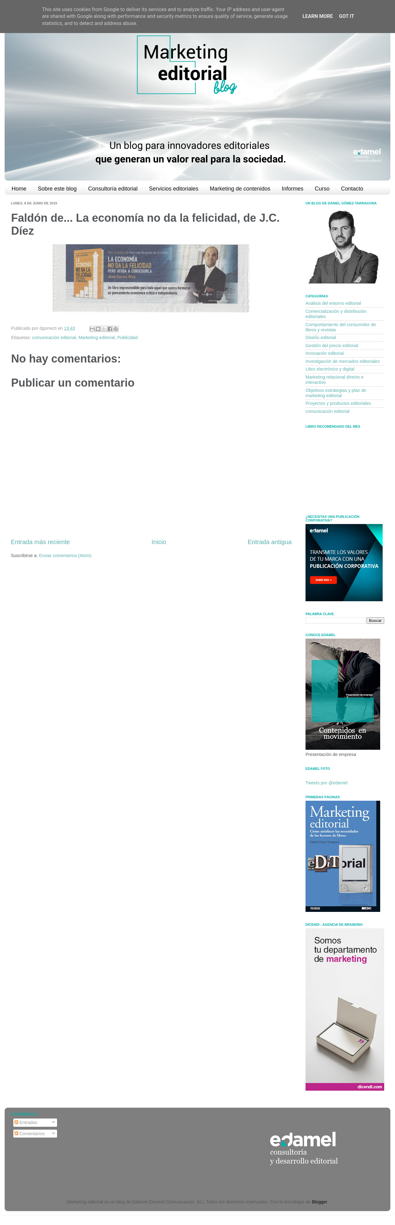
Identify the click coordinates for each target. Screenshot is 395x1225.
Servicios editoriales (173, 189)
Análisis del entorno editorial (333, 303)
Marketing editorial (96, 337)
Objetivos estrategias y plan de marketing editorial (336, 393)
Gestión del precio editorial (332, 345)
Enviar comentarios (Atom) (65, 555)
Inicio (159, 542)
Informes (292, 189)
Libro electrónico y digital (330, 369)
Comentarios (30, 1133)
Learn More (317, 16)
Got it (346, 16)
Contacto (352, 189)
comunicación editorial (54, 337)
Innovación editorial (325, 353)
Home (19, 189)
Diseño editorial (321, 337)
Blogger (319, 1201)
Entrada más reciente (40, 542)
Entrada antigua (270, 542)
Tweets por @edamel (326, 782)
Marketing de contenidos (240, 189)
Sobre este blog (57, 189)
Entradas (26, 1122)
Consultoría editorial (113, 189)
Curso (322, 189)
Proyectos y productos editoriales (338, 403)
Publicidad (127, 337)
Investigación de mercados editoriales (343, 361)
